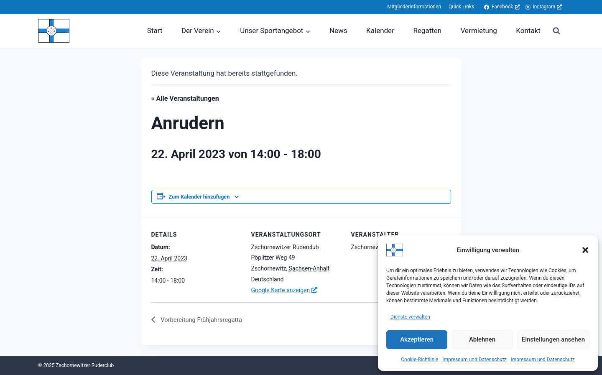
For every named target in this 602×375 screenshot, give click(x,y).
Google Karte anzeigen (280, 290)
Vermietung (479, 30)
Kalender (380, 30)
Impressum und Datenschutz (474, 359)
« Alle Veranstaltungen (185, 98)
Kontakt (528, 30)
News (338, 30)
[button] (585, 250)
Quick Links (461, 7)
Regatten (427, 30)
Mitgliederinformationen (414, 7)
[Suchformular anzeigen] (556, 30)
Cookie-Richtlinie (419, 359)
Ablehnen (482, 339)
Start (155, 30)
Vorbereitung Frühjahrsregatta (204, 320)
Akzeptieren (417, 339)
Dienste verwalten (410, 317)
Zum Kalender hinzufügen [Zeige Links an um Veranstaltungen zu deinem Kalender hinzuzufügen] (199, 197)
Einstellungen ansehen (553, 339)
